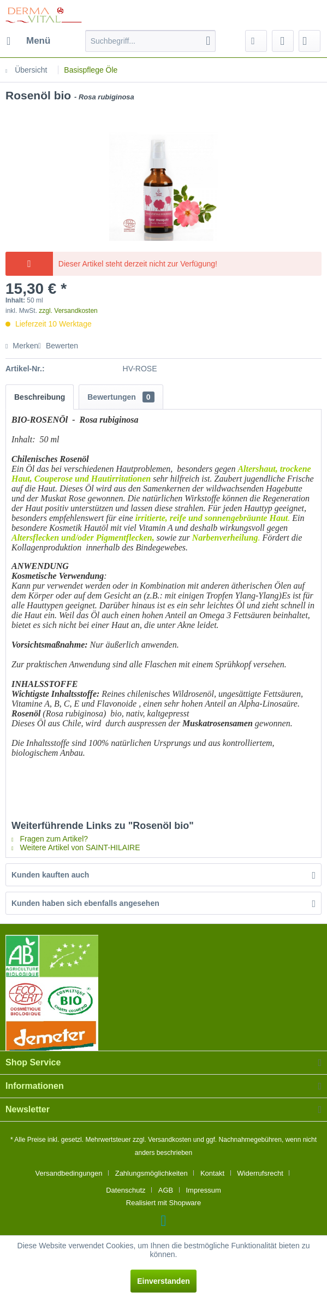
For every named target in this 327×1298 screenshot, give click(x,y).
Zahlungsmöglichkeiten (151, 1173)
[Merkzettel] (256, 41)
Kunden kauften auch (50, 874)
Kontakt (212, 1173)
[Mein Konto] (283, 41)
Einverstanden (163, 1281)
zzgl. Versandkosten (68, 311)
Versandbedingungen (69, 1173)
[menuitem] (28, 41)
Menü (28, 39)
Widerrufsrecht (260, 1173)
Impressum (203, 1190)
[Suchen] (208, 41)
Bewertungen (120, 397)
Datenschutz (125, 1190)
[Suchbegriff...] (150, 41)
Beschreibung (39, 397)
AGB (165, 1190)
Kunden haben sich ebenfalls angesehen (85, 903)
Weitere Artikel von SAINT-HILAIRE (75, 847)
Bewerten (58, 345)
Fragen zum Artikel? (49, 838)
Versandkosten (169, 1139)
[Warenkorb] (309, 41)
